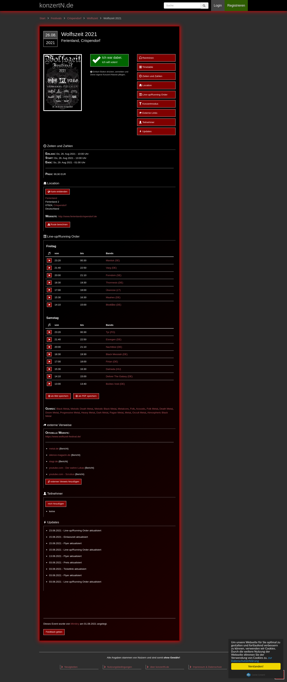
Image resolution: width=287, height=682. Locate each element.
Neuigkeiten (69, 667)
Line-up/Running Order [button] (153, 94)
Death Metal (166, 408)
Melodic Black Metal (105, 408)
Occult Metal (139, 412)
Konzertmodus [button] (148, 103)
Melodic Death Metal (82, 408)
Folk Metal (152, 408)
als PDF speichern (86, 396)
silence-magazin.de (59, 455)
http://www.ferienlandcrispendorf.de (77, 216)
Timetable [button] (146, 67)
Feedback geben (54, 632)
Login (218, 5)
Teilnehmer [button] (146, 122)
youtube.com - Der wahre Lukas (66, 467)
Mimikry (75, 623)
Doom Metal (52, 412)
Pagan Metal (117, 412)
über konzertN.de (157, 667)
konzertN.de (56, 5)
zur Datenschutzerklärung (251, 659)
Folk (132, 408)
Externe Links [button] (148, 113)
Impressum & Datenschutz (205, 667)
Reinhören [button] (146, 57)
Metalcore (123, 408)
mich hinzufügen (56, 503)
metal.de (54, 448)
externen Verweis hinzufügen (63, 481)
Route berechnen (58, 224)
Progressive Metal (70, 412)
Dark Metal (102, 412)
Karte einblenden (57, 191)
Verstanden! (256, 666)
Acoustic (140, 408)
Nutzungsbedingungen (117, 667)
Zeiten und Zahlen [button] (150, 76)
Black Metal (62, 408)
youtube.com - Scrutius (61, 474)
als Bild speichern (58, 396)
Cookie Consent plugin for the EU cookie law (256, 675)
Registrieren (236, 5)
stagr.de (53, 461)
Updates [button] (145, 131)
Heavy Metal (88, 412)
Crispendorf (60, 205)
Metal (128, 412)
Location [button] (145, 85)
